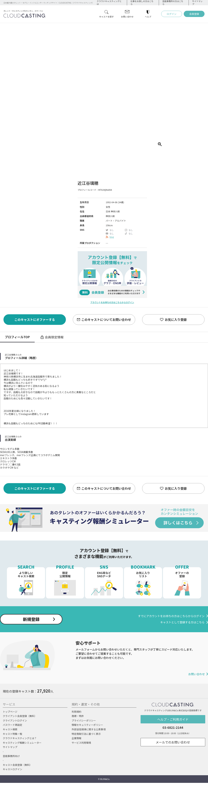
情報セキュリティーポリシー (87, 725)
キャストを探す (106, 16)
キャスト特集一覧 (12, 734)
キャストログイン (12, 769)
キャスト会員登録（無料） (17, 765)
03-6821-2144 (173, 727)
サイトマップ (10, 747)
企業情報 (76, 738)
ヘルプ (148, 16)
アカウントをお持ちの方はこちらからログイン (112, 302)
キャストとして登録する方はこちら (182, 622)
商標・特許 (78, 716)
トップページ (10, 711)
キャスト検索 (10, 729)
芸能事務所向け (11, 756)
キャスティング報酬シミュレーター (22, 742)
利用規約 (76, 711)
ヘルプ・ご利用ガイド (172, 719)
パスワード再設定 (12, 725)
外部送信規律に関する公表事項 (89, 729)
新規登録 (31, 619)
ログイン (171, 14)
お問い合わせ (127, 16)
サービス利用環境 (81, 742)
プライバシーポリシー (84, 720)
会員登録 (194, 14)
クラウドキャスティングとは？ (20, 738)
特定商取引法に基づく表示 (86, 734)
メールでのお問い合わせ (173, 742)
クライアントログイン (15, 720)
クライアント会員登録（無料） (20, 716)
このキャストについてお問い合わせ (106, 319)
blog (112, 236)
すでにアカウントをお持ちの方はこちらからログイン (171, 616)
